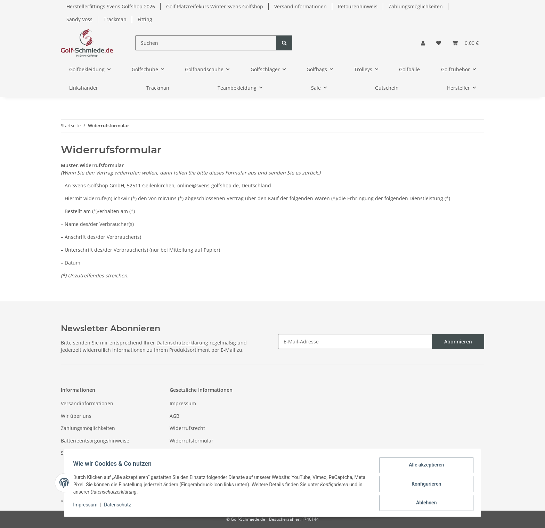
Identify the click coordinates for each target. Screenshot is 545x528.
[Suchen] (206, 42)
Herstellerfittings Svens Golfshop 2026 (110, 6)
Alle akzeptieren (423, 467)
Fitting (145, 19)
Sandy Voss (79, 19)
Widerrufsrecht (187, 428)
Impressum (183, 403)
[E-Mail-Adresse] (355, 341)
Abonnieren (458, 341)
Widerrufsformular (191, 440)
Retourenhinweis (357, 6)
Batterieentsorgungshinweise (95, 440)
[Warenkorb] (465, 43)
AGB (174, 416)
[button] (423, 43)
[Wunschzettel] (439, 43)
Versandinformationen (300, 6)
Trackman (115, 19)
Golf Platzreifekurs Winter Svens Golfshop (214, 6)
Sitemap (70, 452)
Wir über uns (76, 416)
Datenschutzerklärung (182, 342)
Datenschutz (184, 452)
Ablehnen (424, 503)
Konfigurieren (424, 485)
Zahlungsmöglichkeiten (416, 6)
